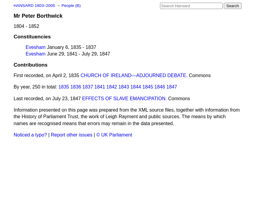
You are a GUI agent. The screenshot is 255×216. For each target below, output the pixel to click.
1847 (171, 86)
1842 (111, 86)
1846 (159, 86)
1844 (135, 86)
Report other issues (72, 134)
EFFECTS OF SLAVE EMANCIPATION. (124, 98)
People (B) (71, 5)
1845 (147, 86)
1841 (99, 86)
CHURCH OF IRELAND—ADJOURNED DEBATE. (134, 75)
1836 (75, 86)
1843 (123, 86)
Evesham (36, 47)
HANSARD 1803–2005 (34, 5)
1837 (87, 86)
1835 (63, 86)
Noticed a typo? (30, 134)
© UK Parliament (114, 134)
